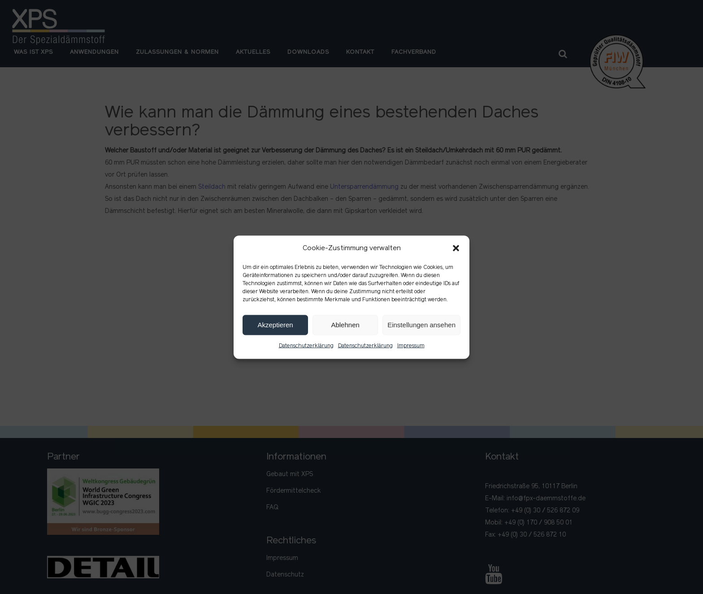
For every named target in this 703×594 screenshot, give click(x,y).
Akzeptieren (275, 325)
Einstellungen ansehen (421, 325)
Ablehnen (345, 325)
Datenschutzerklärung (306, 345)
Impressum (411, 345)
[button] (455, 248)
